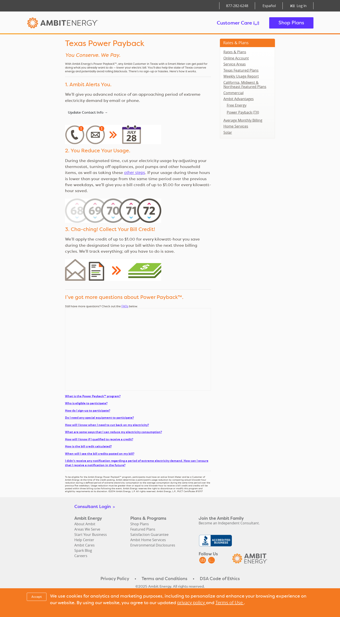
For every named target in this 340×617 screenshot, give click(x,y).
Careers (80, 556)
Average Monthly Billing (242, 120)
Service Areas (234, 64)
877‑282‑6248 (237, 5)
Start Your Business (90, 534)
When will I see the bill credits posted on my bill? (99, 454)
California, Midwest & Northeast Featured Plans (244, 84)
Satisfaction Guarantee (149, 534)
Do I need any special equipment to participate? (99, 418)
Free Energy (236, 105)
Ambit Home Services (148, 540)
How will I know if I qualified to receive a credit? (99, 439)
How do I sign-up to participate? (87, 411)
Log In (298, 5)
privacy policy (191, 603)
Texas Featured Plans (241, 70)
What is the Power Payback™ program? (93, 396)
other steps (134, 172)
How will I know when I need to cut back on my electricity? (107, 425)
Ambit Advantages (238, 98)
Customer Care (238, 22)
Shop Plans (291, 22)
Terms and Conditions (164, 578)
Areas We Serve (87, 529)
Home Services (235, 126)
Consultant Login (94, 506)
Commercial (233, 92)
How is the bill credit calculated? (88, 446)
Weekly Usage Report (241, 76)
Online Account (236, 58)
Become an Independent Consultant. (229, 523)
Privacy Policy (114, 578)
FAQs (124, 306)
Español (269, 5)
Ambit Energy (71, 23)
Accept (36, 597)
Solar (227, 132)
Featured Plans (142, 529)
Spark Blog (83, 550)
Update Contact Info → (88, 112)
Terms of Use (229, 603)
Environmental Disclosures (152, 545)
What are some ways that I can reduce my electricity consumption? (113, 432)
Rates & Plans (236, 42)
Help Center (84, 540)
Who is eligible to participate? (86, 403)
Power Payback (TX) (243, 112)
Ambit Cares (84, 545)
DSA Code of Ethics (220, 578)
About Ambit (84, 524)
